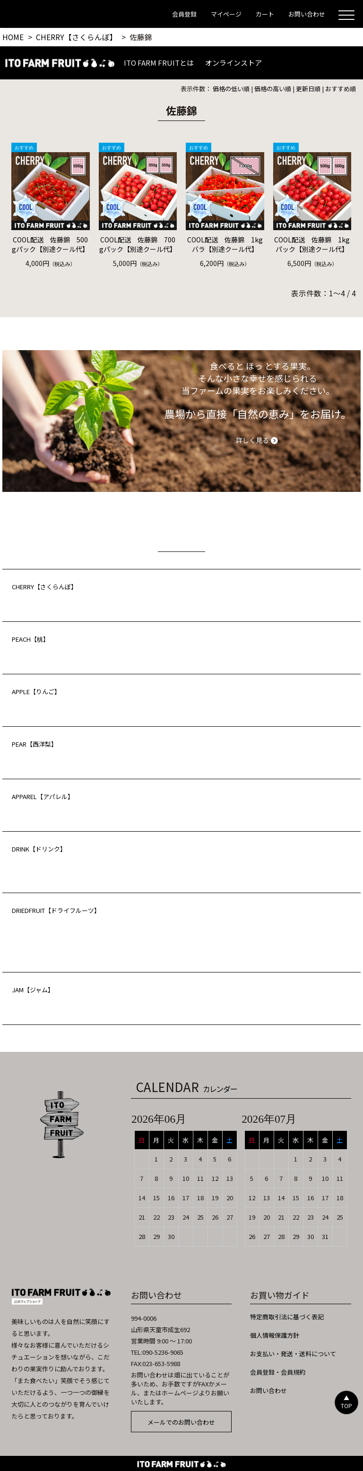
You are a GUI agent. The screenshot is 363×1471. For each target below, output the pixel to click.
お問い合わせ (268, 1390)
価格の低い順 (231, 88)
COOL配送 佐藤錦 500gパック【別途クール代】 (50, 244)
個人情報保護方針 (274, 1335)
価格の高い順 (272, 88)
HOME (13, 37)
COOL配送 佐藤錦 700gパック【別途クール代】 (137, 244)
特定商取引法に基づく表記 (287, 1316)
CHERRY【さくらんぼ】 (76, 37)
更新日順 (308, 88)
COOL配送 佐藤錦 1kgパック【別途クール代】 (312, 244)
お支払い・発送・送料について (293, 1353)
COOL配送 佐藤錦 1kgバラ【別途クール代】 (225, 244)
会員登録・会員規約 (277, 1372)
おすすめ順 (340, 88)
